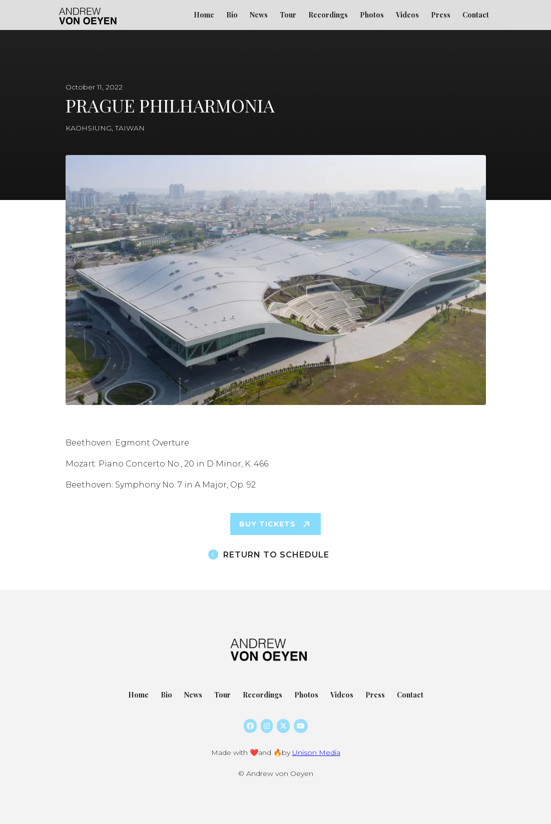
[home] (89, 10)
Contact (475, 15)
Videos (407, 15)
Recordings (328, 15)
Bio (232, 15)
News (259, 15)
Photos (372, 15)
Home (204, 15)
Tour (288, 15)
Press (440, 15)
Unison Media (316, 752)
